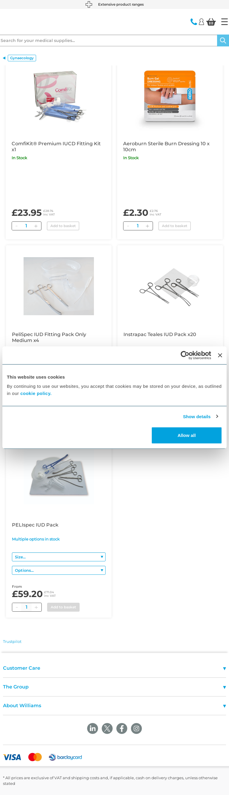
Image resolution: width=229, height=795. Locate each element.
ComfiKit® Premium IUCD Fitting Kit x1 (56, 146)
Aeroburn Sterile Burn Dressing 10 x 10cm (166, 146)
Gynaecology (22, 58)
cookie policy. (36, 393)
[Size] (59, 556)
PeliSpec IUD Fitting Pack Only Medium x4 (49, 337)
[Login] (201, 21)
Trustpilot (12, 641)
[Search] (223, 40)
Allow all (186, 435)
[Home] (224, 21)
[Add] (35, 226)
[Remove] (16, 226)
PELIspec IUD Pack (35, 525)
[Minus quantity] (16, 607)
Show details (197, 416)
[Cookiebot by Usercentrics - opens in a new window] (185, 355)
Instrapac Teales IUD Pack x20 (159, 334)
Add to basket (63, 226)
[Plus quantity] (36, 607)
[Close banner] (220, 355)
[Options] (59, 570)
